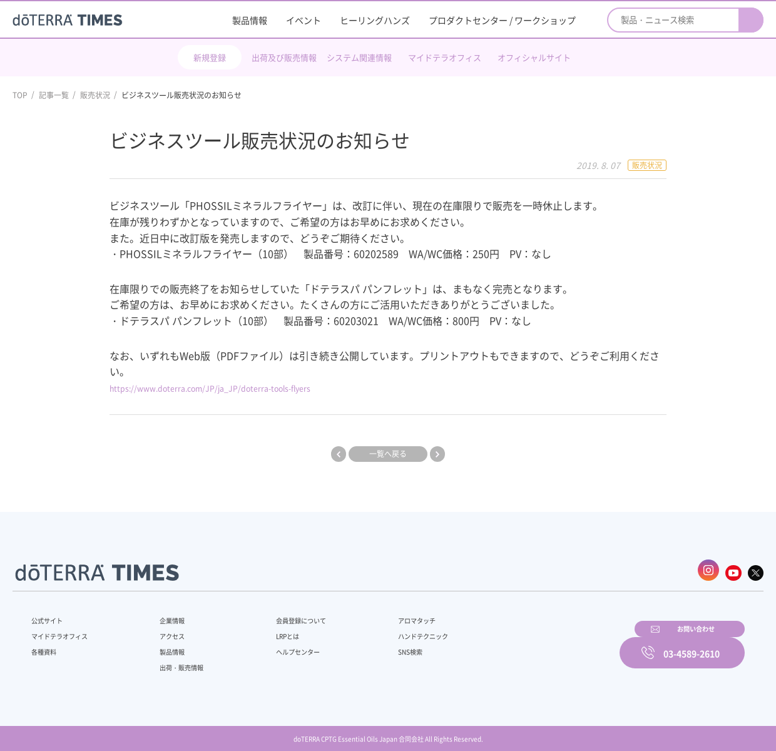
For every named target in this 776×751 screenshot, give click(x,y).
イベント (303, 20)
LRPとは (267, 630)
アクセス (165, 630)
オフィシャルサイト (534, 57)
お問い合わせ (547, 644)
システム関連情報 (359, 57)
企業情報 (165, 614)
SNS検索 (378, 645)
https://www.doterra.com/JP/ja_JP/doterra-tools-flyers (239, 387)
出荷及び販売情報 (284, 57)
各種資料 (46, 645)
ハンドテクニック (394, 630)
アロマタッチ (386, 614)
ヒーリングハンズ (375, 20)
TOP (20, 95)
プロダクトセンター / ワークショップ (502, 20)
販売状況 (95, 95)
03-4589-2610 (691, 644)
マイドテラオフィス (444, 57)
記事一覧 (54, 95)
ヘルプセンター (279, 645)
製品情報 (249, 20)
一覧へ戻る (388, 453)
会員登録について (283, 614)
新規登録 (209, 57)
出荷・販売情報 (176, 661)
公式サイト (50, 614)
